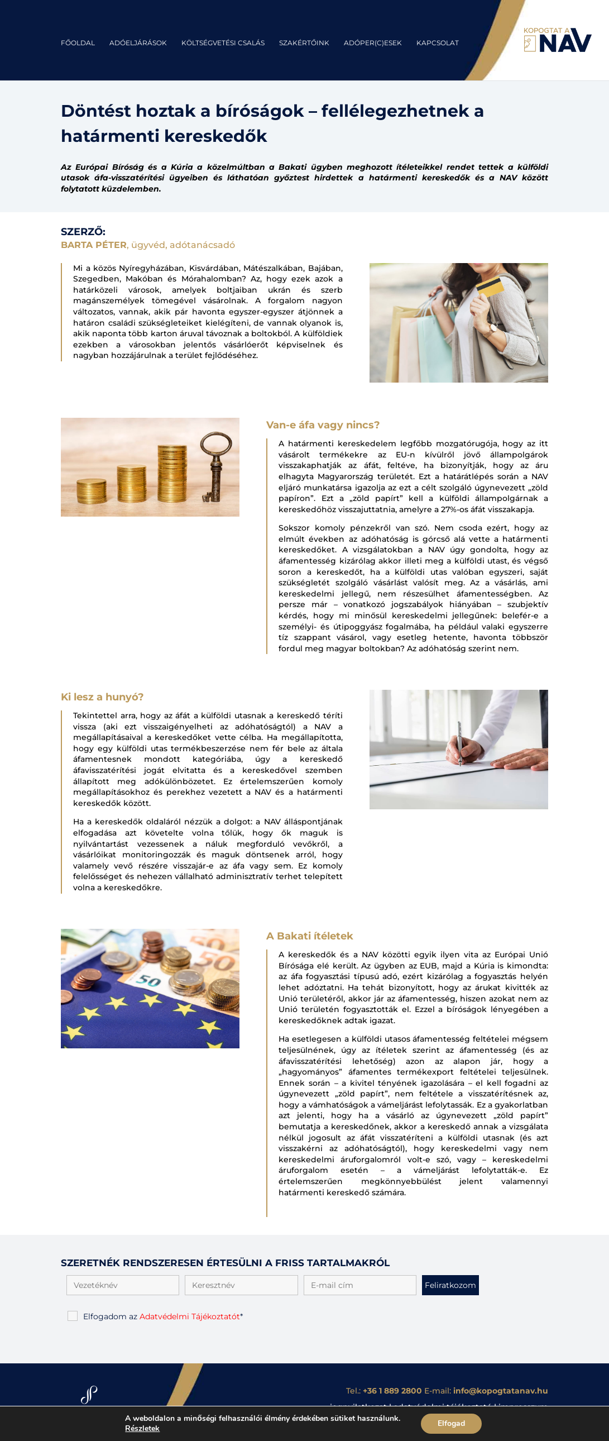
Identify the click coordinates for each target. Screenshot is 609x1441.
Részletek (137, 1428)
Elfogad (456, 1423)
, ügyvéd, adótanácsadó (148, 245)
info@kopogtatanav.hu (500, 1391)
